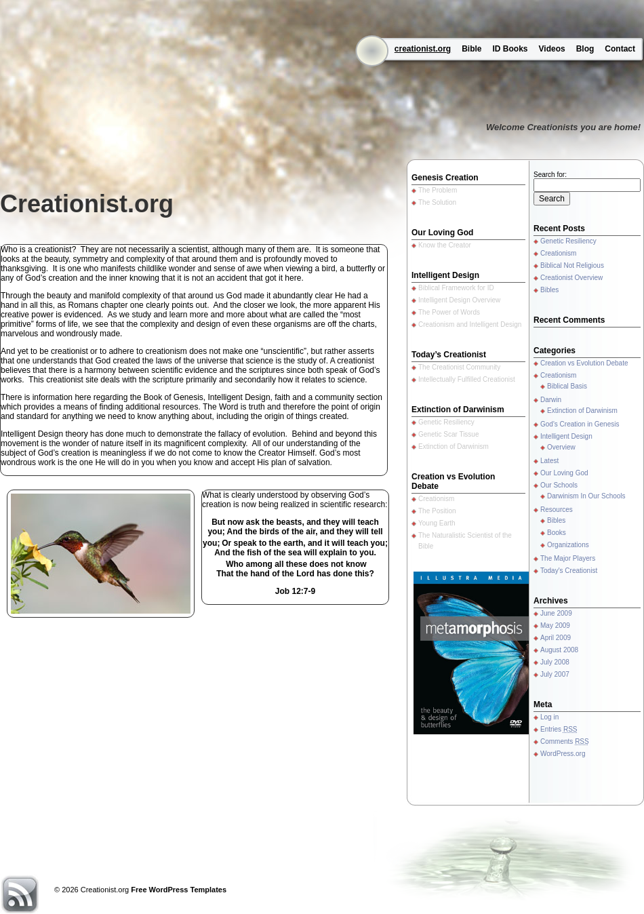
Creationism (558, 253)
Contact (620, 49)
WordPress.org (563, 753)
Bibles (549, 290)
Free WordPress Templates (178, 890)
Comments (564, 741)
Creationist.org (87, 204)
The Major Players (567, 558)
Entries (558, 729)
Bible (471, 49)
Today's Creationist (568, 570)
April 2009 (555, 637)
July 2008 (554, 662)
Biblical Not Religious (572, 265)
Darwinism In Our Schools (586, 496)
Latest (549, 460)
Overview (561, 447)
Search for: (550, 174)
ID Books (510, 49)
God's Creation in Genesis (579, 424)
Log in (549, 717)
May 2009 (555, 625)
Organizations (568, 545)
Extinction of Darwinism (582, 410)
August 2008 (559, 650)
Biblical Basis (567, 386)
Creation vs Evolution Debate (584, 363)
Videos (552, 49)
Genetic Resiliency (568, 241)
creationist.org (423, 49)
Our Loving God (564, 473)
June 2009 (556, 613)
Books (556, 532)
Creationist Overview (571, 277)
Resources (556, 509)
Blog (585, 49)
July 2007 (554, 674)
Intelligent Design (566, 436)
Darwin (550, 399)
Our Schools (559, 485)
